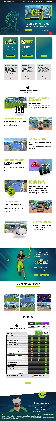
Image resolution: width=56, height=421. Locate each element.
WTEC (21, 1)
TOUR (18, 1)
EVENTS (24, 1)
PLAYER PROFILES (44, 275)
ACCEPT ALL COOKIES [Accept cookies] (49, 417)
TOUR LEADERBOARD (10, 55)
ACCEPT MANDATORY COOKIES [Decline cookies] (48, 414)
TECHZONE (36, 1)
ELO (33, 1)
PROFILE (49, 1)
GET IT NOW (29, 30)
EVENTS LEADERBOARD (27, 55)
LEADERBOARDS (28, 1)
